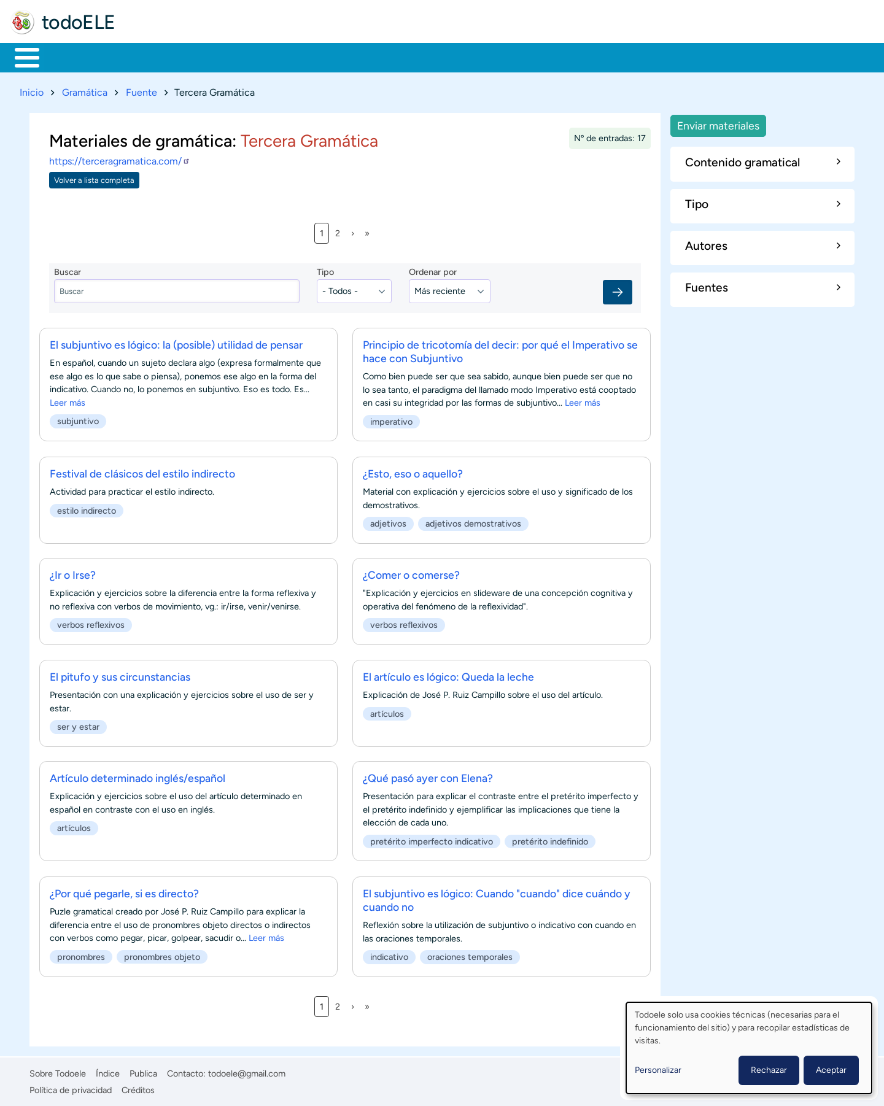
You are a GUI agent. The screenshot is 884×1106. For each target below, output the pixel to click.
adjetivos (388, 521)
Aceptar (831, 1070)
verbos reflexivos (91, 622)
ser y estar (78, 724)
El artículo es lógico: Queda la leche (448, 674)
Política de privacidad (70, 1087)
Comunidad (456, 56)
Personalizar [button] (658, 1070)
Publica (143, 1071)
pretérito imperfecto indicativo (431, 839)
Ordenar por (433, 270)
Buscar (512, 56)
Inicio (20, 56)
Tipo (325, 270)
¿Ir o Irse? (73, 573)
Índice (108, 1071)
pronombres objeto (162, 954)
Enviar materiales (718, 123)
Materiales (69, 56)
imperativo (391, 419)
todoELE (78, 22)
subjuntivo (78, 419)
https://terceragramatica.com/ (119, 159)
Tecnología (372, 56)
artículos (387, 711)
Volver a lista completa (94, 177)
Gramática (84, 90)
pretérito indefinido (550, 839)
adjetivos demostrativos (473, 521)
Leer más (67, 400)
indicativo (389, 954)
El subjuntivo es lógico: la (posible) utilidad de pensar (176, 342)
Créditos (138, 1087)
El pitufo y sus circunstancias (120, 674)
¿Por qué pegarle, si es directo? (124, 890)
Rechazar (769, 1070)
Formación (150, 56)
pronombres (81, 954)
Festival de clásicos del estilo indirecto (142, 471)
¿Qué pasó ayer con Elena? (428, 776)
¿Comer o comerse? (411, 573)
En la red (294, 56)
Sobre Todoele (57, 1071)
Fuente (141, 90)
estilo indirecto (86, 508)
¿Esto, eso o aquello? (413, 471)
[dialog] (749, 1048)
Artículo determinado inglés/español (137, 776)
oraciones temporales (470, 954)
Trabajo (225, 56)
